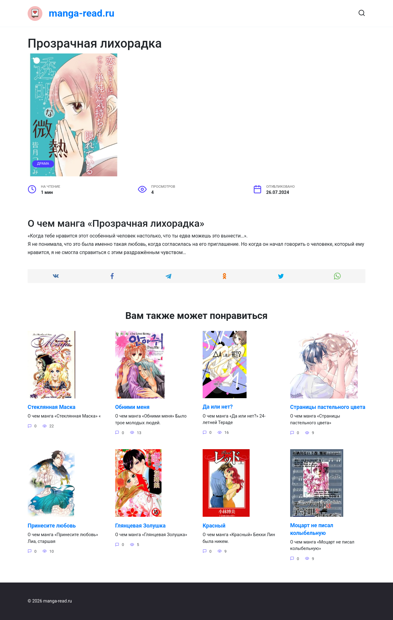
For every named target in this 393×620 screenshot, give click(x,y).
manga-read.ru (82, 13)
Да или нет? (218, 407)
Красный (214, 533)
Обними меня (132, 407)
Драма (43, 164)
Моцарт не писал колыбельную (311, 537)
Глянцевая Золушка (140, 533)
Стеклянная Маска (52, 407)
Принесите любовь (52, 533)
